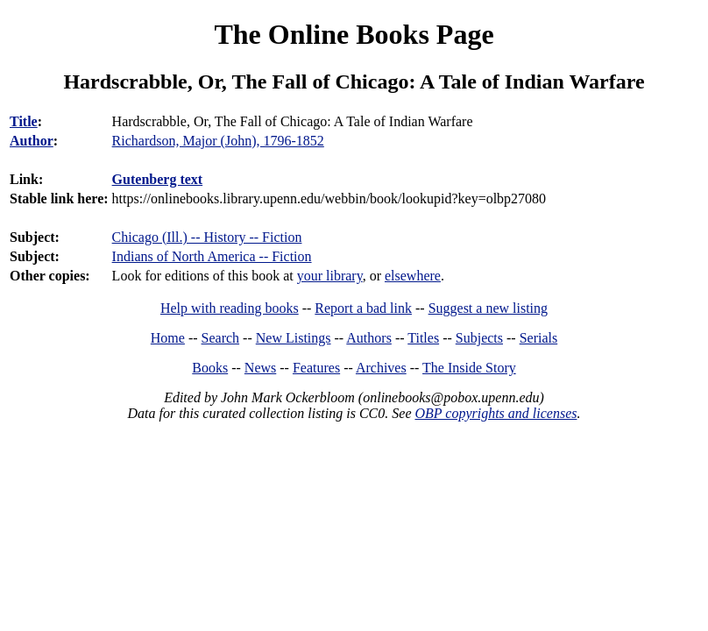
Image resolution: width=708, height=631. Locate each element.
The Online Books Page (353, 34)
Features (316, 367)
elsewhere (413, 275)
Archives (381, 367)
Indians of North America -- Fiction (212, 256)
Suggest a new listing (488, 308)
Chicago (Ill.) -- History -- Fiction (207, 237)
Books (210, 367)
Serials (539, 337)
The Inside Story (469, 367)
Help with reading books (229, 308)
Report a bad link (363, 308)
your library (330, 275)
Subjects (479, 337)
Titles (423, 337)
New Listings (293, 337)
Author (31, 140)
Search (221, 337)
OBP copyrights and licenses (495, 413)
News (260, 367)
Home (168, 337)
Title (24, 121)
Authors (369, 337)
